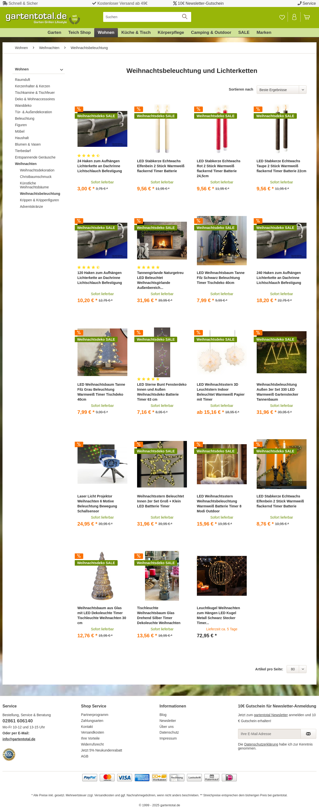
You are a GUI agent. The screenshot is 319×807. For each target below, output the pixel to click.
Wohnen (22, 69)
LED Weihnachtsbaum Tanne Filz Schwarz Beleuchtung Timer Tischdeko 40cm (221, 278)
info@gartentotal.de (18, 739)
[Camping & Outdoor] (211, 32)
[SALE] (244, 32)
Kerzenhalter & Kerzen (32, 86)
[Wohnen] (106, 32)
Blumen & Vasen (28, 144)
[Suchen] (147, 17)
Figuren (21, 125)
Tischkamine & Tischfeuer (35, 93)
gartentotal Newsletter (271, 715)
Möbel (19, 131)
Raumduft (22, 80)
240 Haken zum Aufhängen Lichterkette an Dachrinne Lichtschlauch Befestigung (278, 278)
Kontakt (87, 727)
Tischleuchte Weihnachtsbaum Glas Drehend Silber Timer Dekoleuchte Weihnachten (158, 615)
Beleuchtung (24, 118)
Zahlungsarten (92, 721)
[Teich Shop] (79, 32)
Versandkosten (92, 732)
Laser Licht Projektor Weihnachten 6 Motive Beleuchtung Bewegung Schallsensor (97, 503)
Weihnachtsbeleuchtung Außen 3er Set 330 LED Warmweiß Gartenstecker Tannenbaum (277, 391)
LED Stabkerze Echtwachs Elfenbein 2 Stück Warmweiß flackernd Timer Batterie (160, 166)
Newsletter (168, 721)
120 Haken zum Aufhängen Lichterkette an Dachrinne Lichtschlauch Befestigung (99, 278)
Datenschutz (169, 732)
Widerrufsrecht (92, 744)
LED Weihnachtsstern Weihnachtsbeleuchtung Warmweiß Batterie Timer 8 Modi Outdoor (219, 503)
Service (309, 3)
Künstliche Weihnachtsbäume (34, 185)
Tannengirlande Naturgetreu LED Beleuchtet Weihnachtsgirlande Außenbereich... (160, 280)
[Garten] (54, 32)
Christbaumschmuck (36, 177)
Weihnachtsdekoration (37, 170)
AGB (84, 756)
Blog (163, 715)
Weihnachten (26, 164)
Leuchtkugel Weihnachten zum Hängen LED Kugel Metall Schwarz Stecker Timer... (218, 615)
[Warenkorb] (309, 17)
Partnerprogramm (94, 715)
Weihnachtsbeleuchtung (40, 194)
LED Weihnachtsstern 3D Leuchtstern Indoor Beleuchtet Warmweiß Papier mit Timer (221, 391)
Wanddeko (23, 106)
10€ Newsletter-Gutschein (201, 3)
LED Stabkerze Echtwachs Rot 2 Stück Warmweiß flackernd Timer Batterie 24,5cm (218, 168)
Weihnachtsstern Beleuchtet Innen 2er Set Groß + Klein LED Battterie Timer (160, 501)
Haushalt (22, 138)
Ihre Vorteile (90, 738)
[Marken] (264, 32)
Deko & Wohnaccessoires (35, 99)
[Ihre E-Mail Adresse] (269, 734)
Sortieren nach (241, 89)
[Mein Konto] (294, 17)
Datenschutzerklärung (261, 744)
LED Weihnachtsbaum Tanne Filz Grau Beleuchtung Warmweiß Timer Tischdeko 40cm (101, 391)
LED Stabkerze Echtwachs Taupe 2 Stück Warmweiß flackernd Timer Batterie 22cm (281, 166)
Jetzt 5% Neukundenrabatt (101, 750)
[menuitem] (147, 17)
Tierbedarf (23, 151)
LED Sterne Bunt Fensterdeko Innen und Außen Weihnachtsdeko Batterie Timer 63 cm (161, 391)
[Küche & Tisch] (136, 32)
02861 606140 (17, 720)
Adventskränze (31, 207)
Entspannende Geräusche (35, 157)
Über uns (167, 727)
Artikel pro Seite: (269, 669)
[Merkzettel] (282, 17)
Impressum (168, 738)
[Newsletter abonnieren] (308, 734)
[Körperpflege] (171, 32)
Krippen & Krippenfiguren (39, 200)
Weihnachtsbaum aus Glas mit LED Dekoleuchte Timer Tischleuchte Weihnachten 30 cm (101, 615)
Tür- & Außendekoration (33, 112)
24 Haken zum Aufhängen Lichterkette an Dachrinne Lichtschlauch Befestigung (99, 166)
